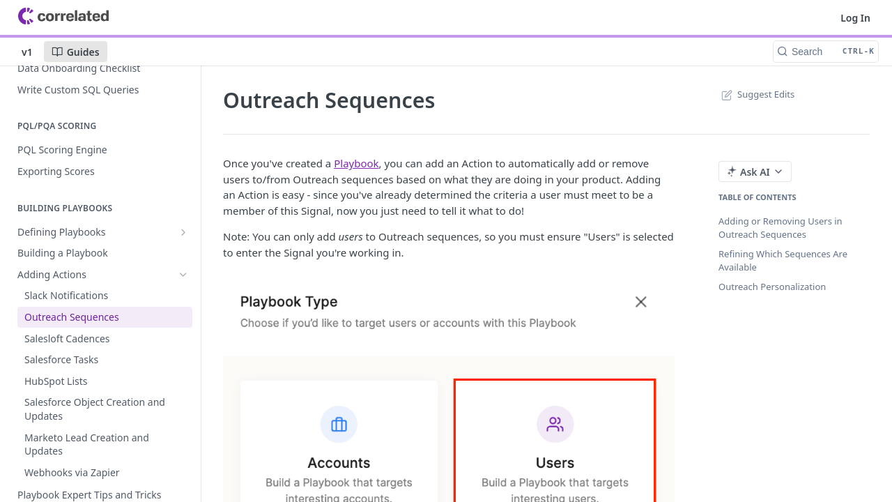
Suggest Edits (756, 94)
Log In (855, 17)
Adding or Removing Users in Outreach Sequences (780, 228)
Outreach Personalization (772, 286)
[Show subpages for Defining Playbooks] (183, 232)
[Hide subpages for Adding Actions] (183, 274)
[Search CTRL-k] (826, 51)
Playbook (356, 163)
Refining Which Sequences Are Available (782, 261)
